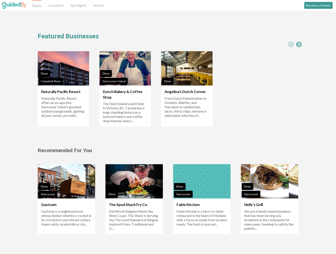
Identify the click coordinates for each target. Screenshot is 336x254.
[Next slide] (299, 44)
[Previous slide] (291, 44)
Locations (56, 5)
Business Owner (318, 5)
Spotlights (79, 5)
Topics (37, 5)
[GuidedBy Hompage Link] (14, 5)
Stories (98, 5)
